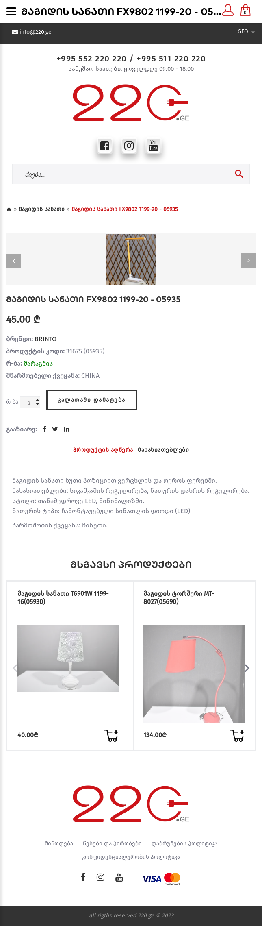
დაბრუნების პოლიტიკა (184, 844)
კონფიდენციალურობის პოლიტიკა (131, 857)
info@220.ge (35, 32)
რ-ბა (12, 401)
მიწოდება (59, 844)
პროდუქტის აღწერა (103, 450)
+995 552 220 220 (91, 58)
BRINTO (45, 339)
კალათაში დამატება (92, 400)
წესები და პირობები (112, 844)
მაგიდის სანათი (42, 209)
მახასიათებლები (163, 450)
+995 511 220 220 (171, 58)
